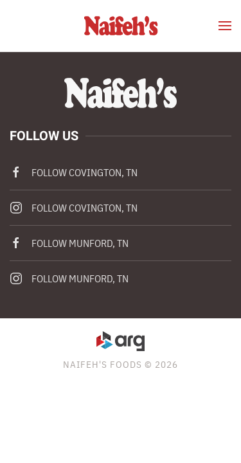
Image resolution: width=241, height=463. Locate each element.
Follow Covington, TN (74, 172)
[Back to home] (120, 25)
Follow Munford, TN (69, 243)
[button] (225, 25)
